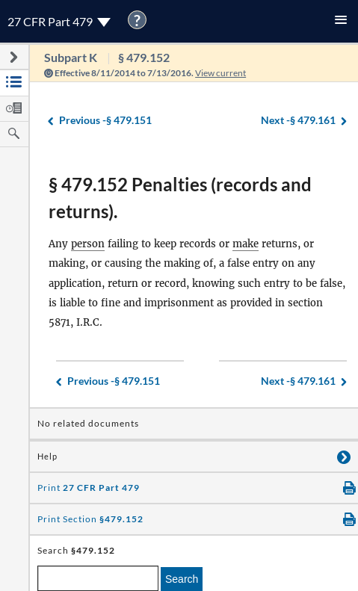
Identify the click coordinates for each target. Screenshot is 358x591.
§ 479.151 (105, 121)
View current (220, 72)
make (245, 244)
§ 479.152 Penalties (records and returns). (180, 197)
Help (47, 456)
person (88, 244)
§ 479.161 (298, 121)
